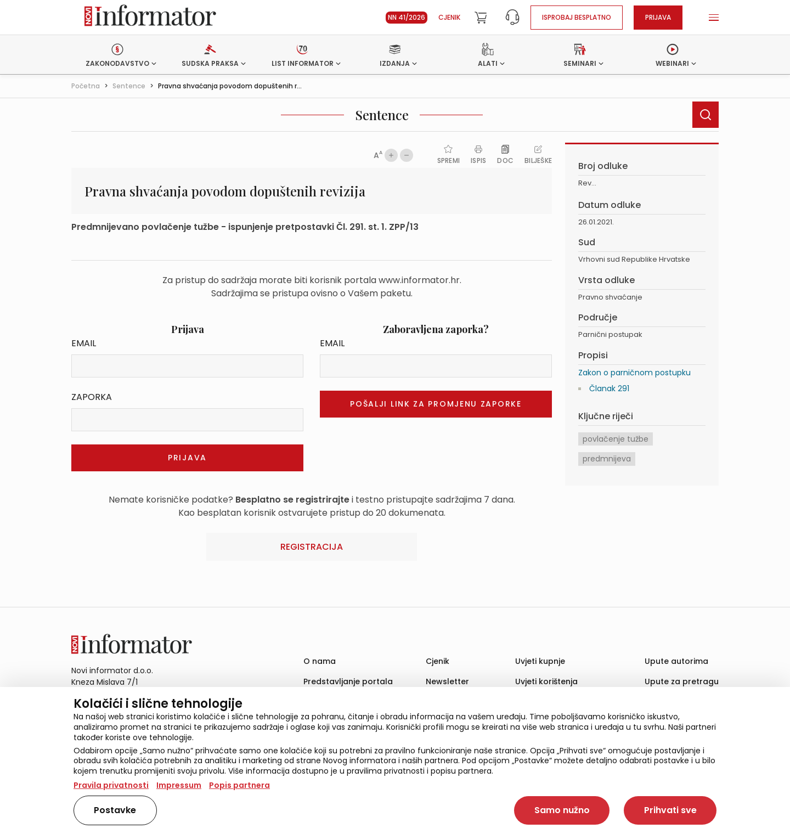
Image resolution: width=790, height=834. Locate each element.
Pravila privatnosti (111, 785)
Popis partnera (239, 785)
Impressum (178, 785)
